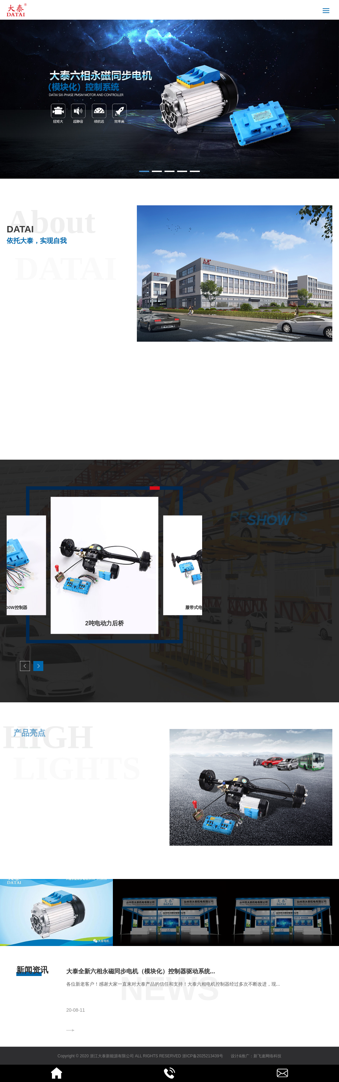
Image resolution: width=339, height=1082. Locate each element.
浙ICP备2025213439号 (202, 1056)
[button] (144, 171)
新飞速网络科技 (267, 1056)
